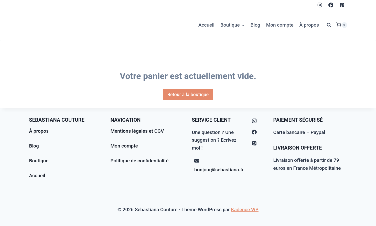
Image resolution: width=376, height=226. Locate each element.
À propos (309, 25)
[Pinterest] (342, 5)
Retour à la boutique (188, 94)
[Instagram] (320, 5)
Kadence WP (245, 209)
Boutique (39, 161)
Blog (255, 25)
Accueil (206, 25)
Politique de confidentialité (140, 161)
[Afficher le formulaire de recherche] (329, 25)
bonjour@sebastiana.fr (219, 170)
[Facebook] (331, 5)
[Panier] (341, 25)
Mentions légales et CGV (137, 131)
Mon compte (280, 25)
